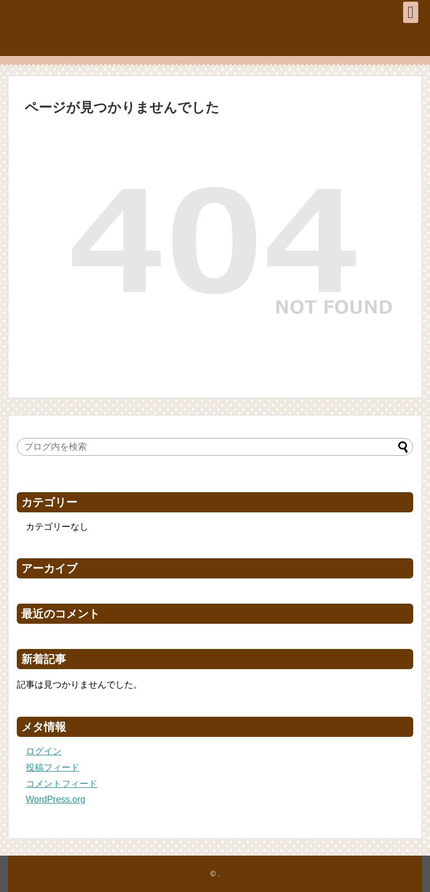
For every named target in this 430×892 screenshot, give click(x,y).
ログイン (44, 751)
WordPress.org (55, 799)
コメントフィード (61, 783)
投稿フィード (53, 767)
